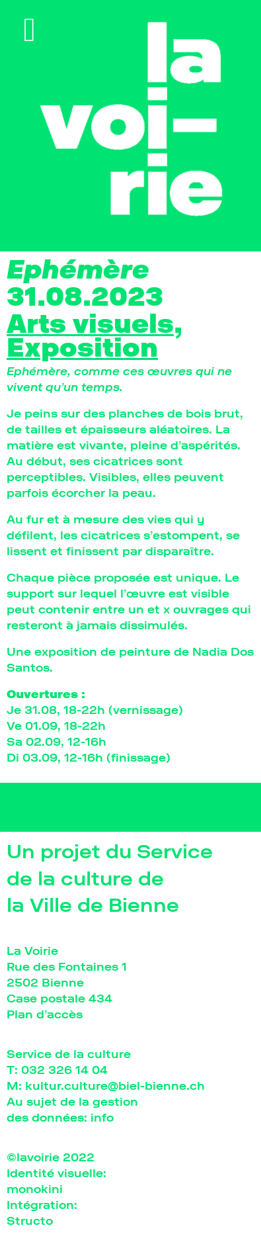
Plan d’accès (45, 1014)
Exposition (82, 348)
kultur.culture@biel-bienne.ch (115, 1085)
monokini (35, 1188)
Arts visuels (90, 324)
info (102, 1117)
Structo (30, 1220)
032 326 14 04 (64, 1069)
